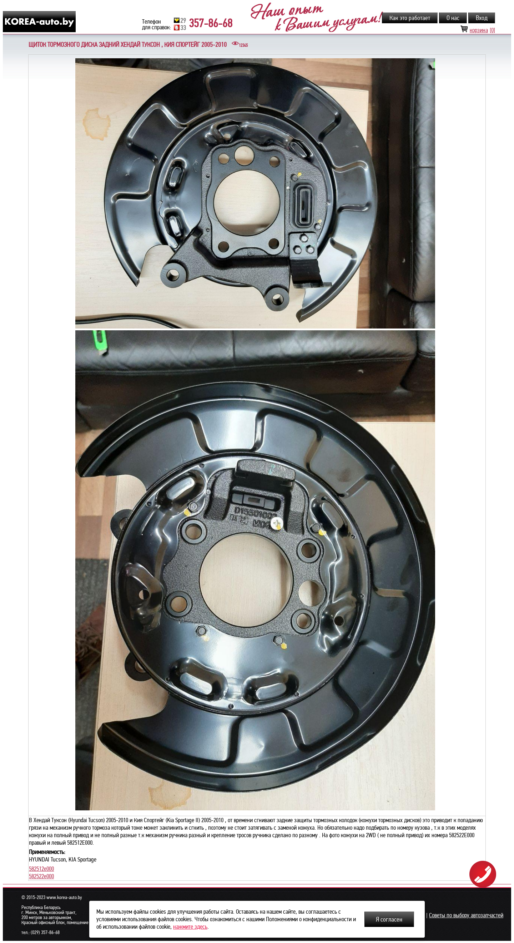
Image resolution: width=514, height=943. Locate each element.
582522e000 (41, 876)
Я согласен (389, 919)
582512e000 (41, 869)
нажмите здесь (190, 926)
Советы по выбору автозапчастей (466, 915)
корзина (477, 30)
